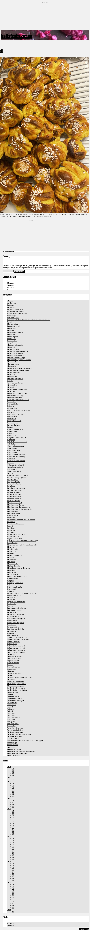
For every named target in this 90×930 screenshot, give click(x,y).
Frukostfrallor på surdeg (15, 429)
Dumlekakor (11, 412)
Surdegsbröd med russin (16, 688)
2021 (9, 798)
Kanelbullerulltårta (14, 492)
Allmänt (10, 301)
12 (13, 796)
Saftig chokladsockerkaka (16, 652)
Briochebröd (11, 328)
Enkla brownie (12, 417)
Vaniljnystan (11, 726)
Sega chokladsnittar (14, 658)
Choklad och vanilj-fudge (16, 358)
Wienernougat (12, 743)
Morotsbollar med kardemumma (18, 568)
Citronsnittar (11, 391)
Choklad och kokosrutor (15, 353)
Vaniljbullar (11, 713)
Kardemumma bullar (14, 494)
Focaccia (10, 427)
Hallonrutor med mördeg (16, 456)
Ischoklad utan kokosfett (15, 465)
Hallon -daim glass (13, 450)
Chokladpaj (11, 374)
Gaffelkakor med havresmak (17, 442)
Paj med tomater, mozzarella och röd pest (22, 593)
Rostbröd (10, 633)
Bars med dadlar (13, 318)
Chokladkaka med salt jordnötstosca (19, 368)
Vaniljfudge (11, 719)
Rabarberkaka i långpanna (16, 618)
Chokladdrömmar (13, 364)
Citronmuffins (12, 385)
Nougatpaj (11, 581)
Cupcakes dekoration (14, 398)
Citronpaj (10, 387)
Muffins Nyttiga (12, 574)
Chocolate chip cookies (15, 345)
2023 (9, 777)
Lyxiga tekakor (12, 543)
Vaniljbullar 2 (12, 715)
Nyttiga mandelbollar (14, 587)
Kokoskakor (11, 517)
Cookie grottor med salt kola (17, 393)
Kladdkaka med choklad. (15, 505)
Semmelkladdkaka (13, 667)
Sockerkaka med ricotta (15, 682)
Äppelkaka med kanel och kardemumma (21, 751)
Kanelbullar (11, 486)
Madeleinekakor (13, 549)
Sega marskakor (13, 663)
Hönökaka (10, 463)
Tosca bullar (11, 705)
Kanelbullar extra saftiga (16, 488)
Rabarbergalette (13, 616)
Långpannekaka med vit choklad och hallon (22, 545)
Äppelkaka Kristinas (14, 749)
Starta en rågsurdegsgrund (16, 684)
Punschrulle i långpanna (15, 614)
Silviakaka (10, 671)
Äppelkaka (11, 747)
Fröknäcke (10, 433)
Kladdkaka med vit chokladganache (19, 509)
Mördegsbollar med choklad (17, 576)
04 (13, 788)
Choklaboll (11, 347)
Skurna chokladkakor (14, 673)
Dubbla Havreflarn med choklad (18, 410)
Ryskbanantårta (12, 635)
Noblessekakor (12, 578)
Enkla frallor (11, 419)
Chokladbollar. (12, 362)
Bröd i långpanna (13, 337)
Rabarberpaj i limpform (15, 623)
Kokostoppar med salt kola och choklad (21, 520)
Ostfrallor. (10, 591)
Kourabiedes (11, 532)
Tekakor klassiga (13, 696)
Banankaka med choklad (15, 311)
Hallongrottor (12, 452)
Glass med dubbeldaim (15, 446)
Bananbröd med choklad (15, 309)
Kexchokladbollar (13, 501)
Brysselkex (11, 334)
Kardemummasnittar (14, 496)
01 (13, 783)
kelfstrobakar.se (16, 37)
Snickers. (10, 675)
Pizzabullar (11, 600)
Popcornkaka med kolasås (16, 602)
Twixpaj (10, 711)
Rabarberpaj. (11, 625)
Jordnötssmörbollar (14, 471)
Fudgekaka (11, 440)
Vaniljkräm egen (13, 724)
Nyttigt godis (11, 589)
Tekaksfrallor (12, 703)
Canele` (10, 343)
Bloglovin (10, 283)
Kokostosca (11, 522)
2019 (9, 836)
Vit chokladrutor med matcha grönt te (20, 734)
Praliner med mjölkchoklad (16, 608)
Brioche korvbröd (13, 326)
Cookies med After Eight (15, 395)
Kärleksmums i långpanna (16, 534)
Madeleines (11, 551)
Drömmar (10, 406)
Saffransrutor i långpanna (16, 650)
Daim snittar (11, 402)
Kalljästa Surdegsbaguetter (16, 478)
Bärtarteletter (12, 341)
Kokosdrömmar (12, 515)
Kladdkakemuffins (13, 513)
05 (13, 779)
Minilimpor (11, 562)
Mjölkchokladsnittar (14, 566)
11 (13, 775)
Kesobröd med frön (14, 499)
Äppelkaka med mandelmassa (17, 753)
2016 (9, 910)
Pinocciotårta (11, 597)
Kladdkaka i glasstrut (14, 503)
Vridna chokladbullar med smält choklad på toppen (25, 740)
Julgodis (10, 473)
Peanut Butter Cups (14, 595)
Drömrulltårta (12, 408)
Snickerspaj (11, 679)
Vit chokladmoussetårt (15, 732)
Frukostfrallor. (12, 431)
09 (13, 790)
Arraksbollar (11, 303)
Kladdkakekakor (12, 511)
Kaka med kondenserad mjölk (17, 475)
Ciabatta (10, 381)
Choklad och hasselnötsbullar (17, 351)
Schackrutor (11, 654)
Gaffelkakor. (11, 444)
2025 (9, 767)
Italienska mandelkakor (15, 467)
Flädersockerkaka (13, 425)
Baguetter (10, 305)
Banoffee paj (12, 316)
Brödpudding (12, 339)
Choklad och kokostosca (15, 355)
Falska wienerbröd (13, 423)
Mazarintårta (11, 560)
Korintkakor (11, 528)
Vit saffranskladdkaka (14, 736)
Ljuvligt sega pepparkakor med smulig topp (22, 541)
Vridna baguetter (13, 738)
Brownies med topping (15, 332)
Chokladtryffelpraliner (15, 379)
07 (13, 823)
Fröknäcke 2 (11, 435)
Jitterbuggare (12, 469)
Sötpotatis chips (12, 692)
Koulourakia (11, 530)
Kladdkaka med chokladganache (18, 507)
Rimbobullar (11, 631)
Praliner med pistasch (14, 610)
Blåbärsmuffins (12, 324)
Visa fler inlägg (84, 929)
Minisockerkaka (12, 564)
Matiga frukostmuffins (14, 555)
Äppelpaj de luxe (13, 755)
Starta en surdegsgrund (15, 686)
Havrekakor (11, 459)
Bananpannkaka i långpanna (17, 313)
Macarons (10, 547)
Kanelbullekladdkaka (14, 490)
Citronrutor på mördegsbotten (17, 389)
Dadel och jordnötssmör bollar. (18, 400)
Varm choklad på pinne (15, 730)
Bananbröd (11, 307)
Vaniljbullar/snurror (14, 717)
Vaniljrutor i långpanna (15, 728)
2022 (9, 781)
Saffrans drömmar (13, 642)
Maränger (10, 553)
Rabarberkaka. (12, 621)
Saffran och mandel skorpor (17, 637)
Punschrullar (11, 612)
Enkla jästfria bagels (14, 421)
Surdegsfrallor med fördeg (17, 690)
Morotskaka (11, 570)
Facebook (10, 287)
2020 (9, 809)
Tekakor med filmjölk (14, 698)
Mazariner (10, 557)
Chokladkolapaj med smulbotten (18, 370)
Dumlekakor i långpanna (15, 414)
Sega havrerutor (13, 661)
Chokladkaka (11, 366)
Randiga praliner (13, 627)
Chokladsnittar (12, 377)
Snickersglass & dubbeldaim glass (19, 677)
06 (13, 821)
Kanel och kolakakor (14, 484)
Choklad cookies (13, 349)
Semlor (10, 665)
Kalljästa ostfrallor (13, 482)
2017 (9, 882)
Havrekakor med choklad (16, 461)
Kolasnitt (10, 526)
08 (13, 771)
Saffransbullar (12, 644)
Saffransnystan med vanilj (16, 648)
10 (13, 773)
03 (13, 769)
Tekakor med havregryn (15, 701)
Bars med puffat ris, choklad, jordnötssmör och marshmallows (28, 320)
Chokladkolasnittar (13, 372)
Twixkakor (10, 709)
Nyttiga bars (11, 585)
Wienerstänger (12, 745)
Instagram (10, 285)
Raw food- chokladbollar (16, 629)
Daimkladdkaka (12, 404)
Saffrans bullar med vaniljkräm (18, 640)
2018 (9, 861)
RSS (8, 289)
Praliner (10, 606)
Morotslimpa (11, 572)
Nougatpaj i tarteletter (15, 583)
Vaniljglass (11, 722)
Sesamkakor (11, 669)
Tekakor (10, 694)
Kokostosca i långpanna (15, 524)
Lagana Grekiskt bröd (14, 539)
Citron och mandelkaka (15, 383)
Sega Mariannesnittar (14, 656)
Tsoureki (10, 707)
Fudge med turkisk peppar (16, 438)
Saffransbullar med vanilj (16, 646)
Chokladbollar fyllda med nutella (19, 360)
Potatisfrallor (11, 604)
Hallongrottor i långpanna (16, 454)
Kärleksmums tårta (13, 536)
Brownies (10, 330)
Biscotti (9, 322)
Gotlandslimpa (12, 448)
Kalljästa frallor (12, 480)
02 (13, 786)
